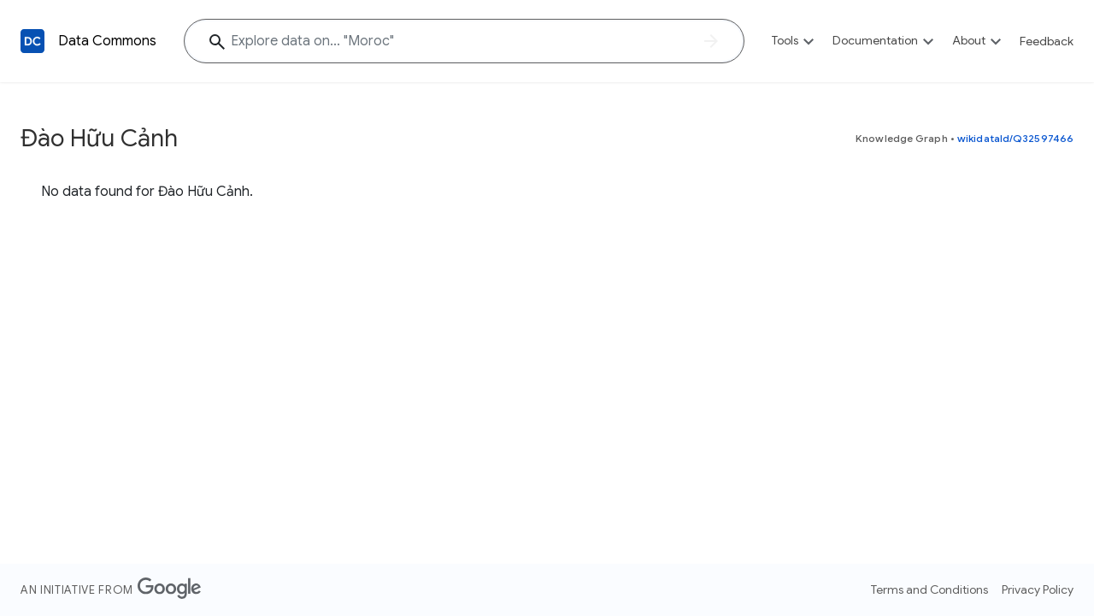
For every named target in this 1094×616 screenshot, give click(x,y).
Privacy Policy (1037, 589)
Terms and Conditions (929, 589)
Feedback (1046, 41)
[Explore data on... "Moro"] (464, 41)
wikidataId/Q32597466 (1015, 138)
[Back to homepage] (32, 41)
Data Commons (107, 41)
